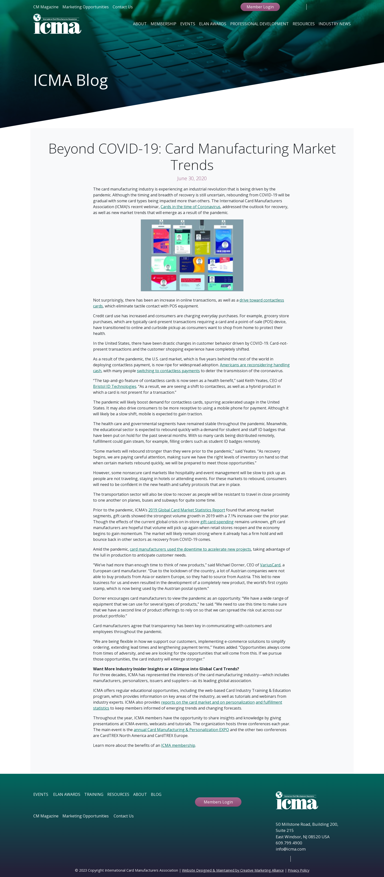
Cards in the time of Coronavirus (190, 206)
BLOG (156, 794)
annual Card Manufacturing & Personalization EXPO (181, 729)
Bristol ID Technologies (114, 386)
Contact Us (123, 7)
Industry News (335, 23)
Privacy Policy (298, 870)
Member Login (260, 7)
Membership (163, 23)
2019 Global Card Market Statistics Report (186, 510)
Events (187, 23)
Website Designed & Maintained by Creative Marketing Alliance (233, 870)
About (140, 23)
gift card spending (217, 521)
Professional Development (259, 23)
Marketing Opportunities (85, 7)
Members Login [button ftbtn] (218, 802)
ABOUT (140, 794)
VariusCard (270, 565)
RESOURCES (118, 794)
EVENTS (40, 794)
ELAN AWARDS (66, 794)
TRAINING (93, 794)
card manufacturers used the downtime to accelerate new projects (190, 549)
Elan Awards (212, 23)
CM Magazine (46, 7)
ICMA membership (178, 745)
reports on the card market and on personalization (208, 702)
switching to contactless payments (168, 370)
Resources (304, 23)
